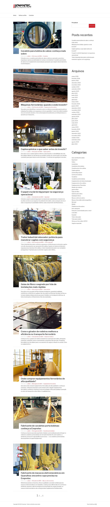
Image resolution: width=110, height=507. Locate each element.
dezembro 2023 (76, 133)
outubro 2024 (75, 112)
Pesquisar (75, 22)
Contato (31, 15)
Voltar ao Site (22, 15)
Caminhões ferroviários (78, 166)
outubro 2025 (75, 87)
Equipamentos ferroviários (50, 107)
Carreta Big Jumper (77, 172)
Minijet (73, 204)
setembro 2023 (76, 139)
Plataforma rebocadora (78, 206)
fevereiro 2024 (76, 129)
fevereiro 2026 (76, 78)
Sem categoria (76, 208)
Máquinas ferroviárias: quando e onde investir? (44, 105)
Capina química (47, 151)
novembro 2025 (76, 85)
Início (14, 15)
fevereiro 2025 (76, 104)
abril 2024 (74, 125)
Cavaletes (45, 56)
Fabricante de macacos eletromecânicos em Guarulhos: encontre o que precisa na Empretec (42, 476)
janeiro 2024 (75, 131)
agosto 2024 (75, 116)
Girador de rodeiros (49, 336)
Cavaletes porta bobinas (49, 431)
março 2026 (75, 76)
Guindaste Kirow (76, 196)
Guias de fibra (47, 289)
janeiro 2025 (75, 106)
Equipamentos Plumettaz (79, 185)
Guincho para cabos (77, 193)
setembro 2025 (76, 89)
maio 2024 (75, 123)
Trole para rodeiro (76, 219)
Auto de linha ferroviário (78, 158)
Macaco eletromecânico (48, 480)
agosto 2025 (75, 91)
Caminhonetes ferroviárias (79, 168)
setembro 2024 (76, 114)
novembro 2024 (76, 110)
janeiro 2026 (75, 80)
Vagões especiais (76, 223)
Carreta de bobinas (77, 174)
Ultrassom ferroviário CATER (79, 221)
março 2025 (75, 101)
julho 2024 (74, 118)
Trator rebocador (49, 242)
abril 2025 (74, 99)
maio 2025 (75, 97)
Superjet (74, 215)
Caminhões (75, 164)
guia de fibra (75, 189)
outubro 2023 (75, 137)
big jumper (47, 197)
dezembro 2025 (76, 82)
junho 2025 (75, 95)
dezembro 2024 (76, 108)
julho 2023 (74, 144)
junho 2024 (75, 120)
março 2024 (75, 127)
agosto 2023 (75, 142)
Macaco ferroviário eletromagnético (81, 200)
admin (28, 56)
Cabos (73, 162)
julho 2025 (74, 93)
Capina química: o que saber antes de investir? (44, 149)
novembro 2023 (76, 135)
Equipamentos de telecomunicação (81, 181)
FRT (96, 504)
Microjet (74, 202)
